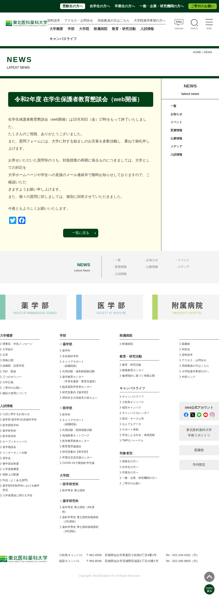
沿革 (5, 354)
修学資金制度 (10, 463)
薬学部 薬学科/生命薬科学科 (19, 419)
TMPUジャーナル (132, 440)
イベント (176, 122)
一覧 (173, 106)
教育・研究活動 (131, 364)
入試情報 (176, 154)
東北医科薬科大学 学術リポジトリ (199, 432)
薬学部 (67, 344)
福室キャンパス (131, 407)
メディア (176, 146)
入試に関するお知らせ (16, 414)
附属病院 (100, 29)
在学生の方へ (100, 6)
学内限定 (199, 464)
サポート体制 (130, 429)
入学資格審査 (10, 469)
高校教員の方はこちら (113, 20)
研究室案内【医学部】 (75, 451)
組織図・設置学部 (13, 365)
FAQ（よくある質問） (16, 480)
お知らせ (176, 114)
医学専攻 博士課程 (73, 490)
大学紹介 (7, 349)
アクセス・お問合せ (78, 20)
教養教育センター (133, 370)
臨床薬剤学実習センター (77, 386)
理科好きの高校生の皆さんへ (80, 397)
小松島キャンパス (133, 402)
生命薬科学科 (70, 356)
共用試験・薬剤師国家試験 (78, 371)
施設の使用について (14, 393)
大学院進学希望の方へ (150, 20)
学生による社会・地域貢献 (138, 435)
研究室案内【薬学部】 (75, 392)
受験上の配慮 (10, 474)
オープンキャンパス (14, 441)
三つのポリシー (12, 376)
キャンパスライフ (133, 396)
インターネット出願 (14, 452)
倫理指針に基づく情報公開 (138, 375)
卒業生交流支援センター (77, 457)
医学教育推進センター (75, 440)
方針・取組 (9, 371)
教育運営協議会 (71, 446)
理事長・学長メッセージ (17, 343)
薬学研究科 (9, 430)
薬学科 (66, 350)
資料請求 (53, 20)
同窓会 (186, 349)
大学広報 (7, 382)
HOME (197, 52)
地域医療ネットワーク (75, 435)
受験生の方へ (72, 6)
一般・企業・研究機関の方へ (162, 6)
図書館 (186, 343)
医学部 (67, 408)
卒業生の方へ (125, 6)
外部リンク (188, 376)
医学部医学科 (10, 425)
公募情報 (176, 138)
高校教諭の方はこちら (195, 365)
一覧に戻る (80, 233)
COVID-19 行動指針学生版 (78, 463)
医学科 (66, 414)
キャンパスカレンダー (135, 413)
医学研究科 (9, 436)
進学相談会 (9, 447)
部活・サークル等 (133, 418)
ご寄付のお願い (202, 6)
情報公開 (7, 360)
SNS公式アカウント (199, 407)
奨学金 (6, 458)
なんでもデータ (131, 424)
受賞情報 (176, 130)
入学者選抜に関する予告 (17, 495)
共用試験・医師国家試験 (77, 430)
